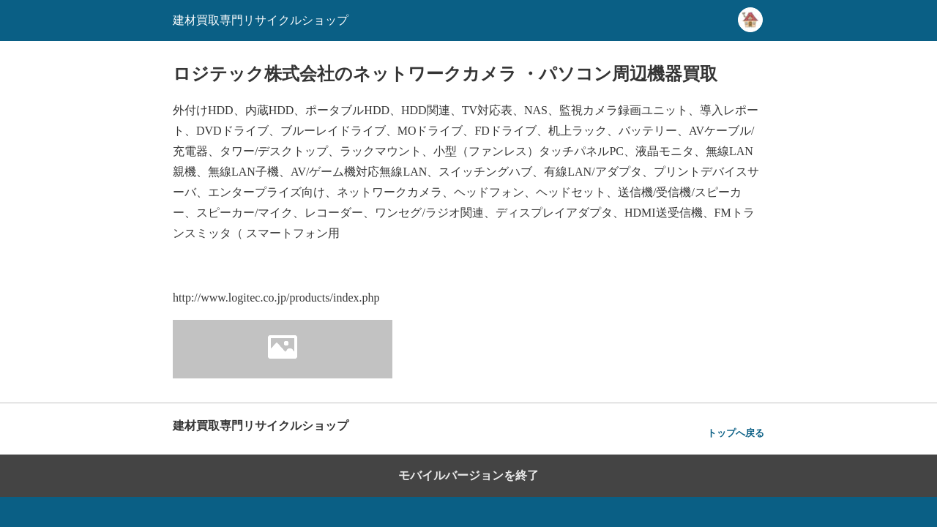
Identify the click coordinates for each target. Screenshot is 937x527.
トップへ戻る (735, 432)
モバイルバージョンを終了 (468, 475)
